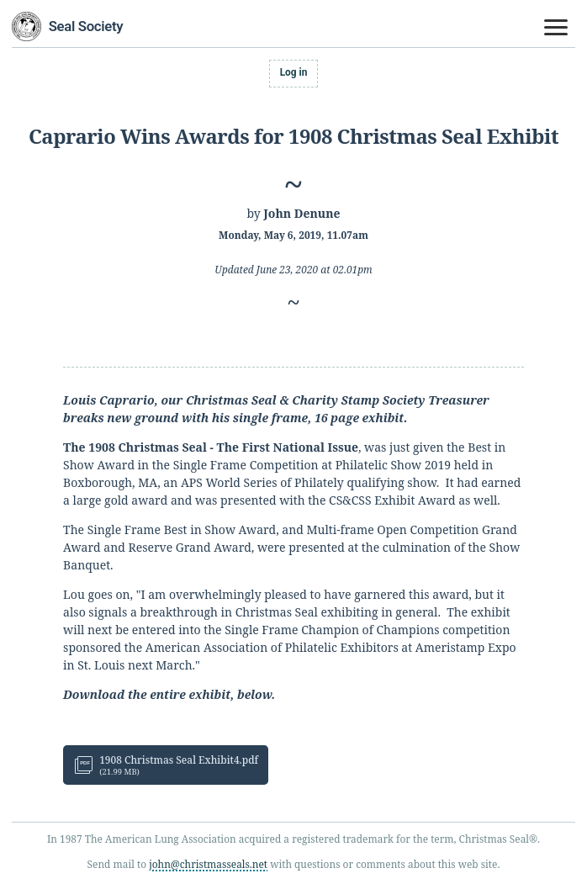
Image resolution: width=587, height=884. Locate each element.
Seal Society (86, 26)
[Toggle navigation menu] (556, 27)
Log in (294, 72)
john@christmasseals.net (208, 864)
